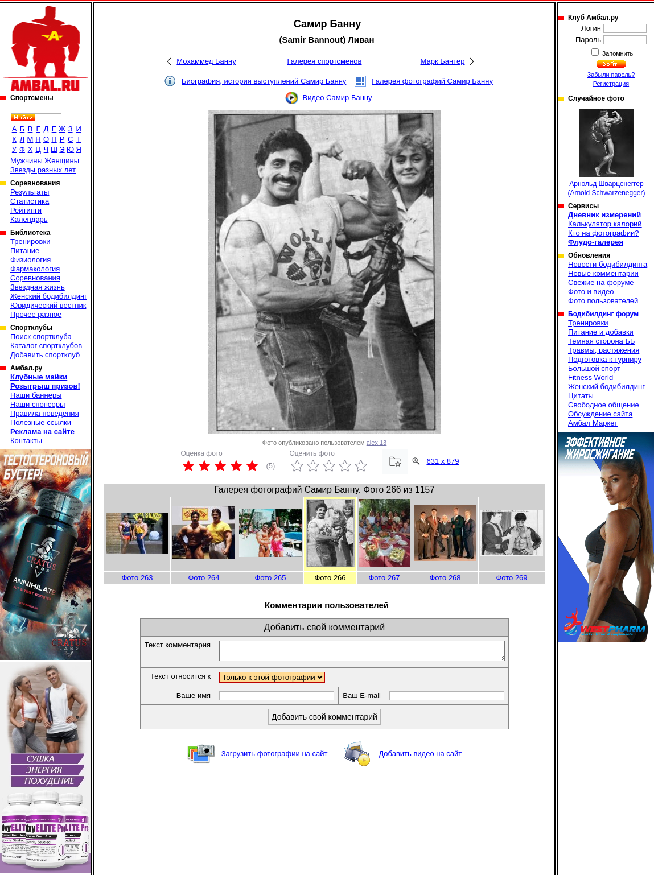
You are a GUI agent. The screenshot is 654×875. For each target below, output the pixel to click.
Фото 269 (511, 577)
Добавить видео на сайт (420, 757)
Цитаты (581, 395)
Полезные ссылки (40, 422)
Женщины (61, 160)
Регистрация (611, 83)
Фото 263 (137, 577)
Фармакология (35, 269)
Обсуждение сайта (600, 414)
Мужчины (26, 160)
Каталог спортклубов (46, 345)
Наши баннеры (35, 395)
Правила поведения (44, 413)
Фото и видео (591, 291)
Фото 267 (384, 577)
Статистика (29, 201)
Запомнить (617, 53)
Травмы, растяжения (603, 350)
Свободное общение (603, 405)
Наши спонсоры (37, 404)
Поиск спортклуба (41, 336)
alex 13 (376, 442)
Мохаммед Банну (206, 61)
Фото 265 (270, 577)
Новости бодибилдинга (607, 264)
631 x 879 (442, 461)
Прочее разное (35, 314)
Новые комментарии (603, 273)
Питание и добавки (601, 332)
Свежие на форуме (601, 282)
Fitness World (590, 377)
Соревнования (35, 278)
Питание (24, 250)
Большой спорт (594, 368)
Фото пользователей (603, 300)
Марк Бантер (443, 61)
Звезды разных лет (43, 170)
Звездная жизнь (37, 287)
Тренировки (30, 241)
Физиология (30, 259)
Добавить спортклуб (45, 354)
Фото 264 (203, 577)
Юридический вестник (48, 305)
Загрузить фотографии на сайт (274, 757)
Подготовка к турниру (604, 359)
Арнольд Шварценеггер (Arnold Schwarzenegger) (606, 153)
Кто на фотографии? (603, 233)
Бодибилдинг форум (603, 314)
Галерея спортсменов (324, 61)
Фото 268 (444, 577)
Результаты (29, 192)
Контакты (26, 440)
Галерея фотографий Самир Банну (432, 81)
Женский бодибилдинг (48, 296)
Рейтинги (26, 210)
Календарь (29, 219)
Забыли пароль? (611, 74)
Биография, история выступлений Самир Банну (264, 81)
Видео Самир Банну (337, 97)
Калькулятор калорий (605, 224)
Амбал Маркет (593, 423)
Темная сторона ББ (601, 341)
